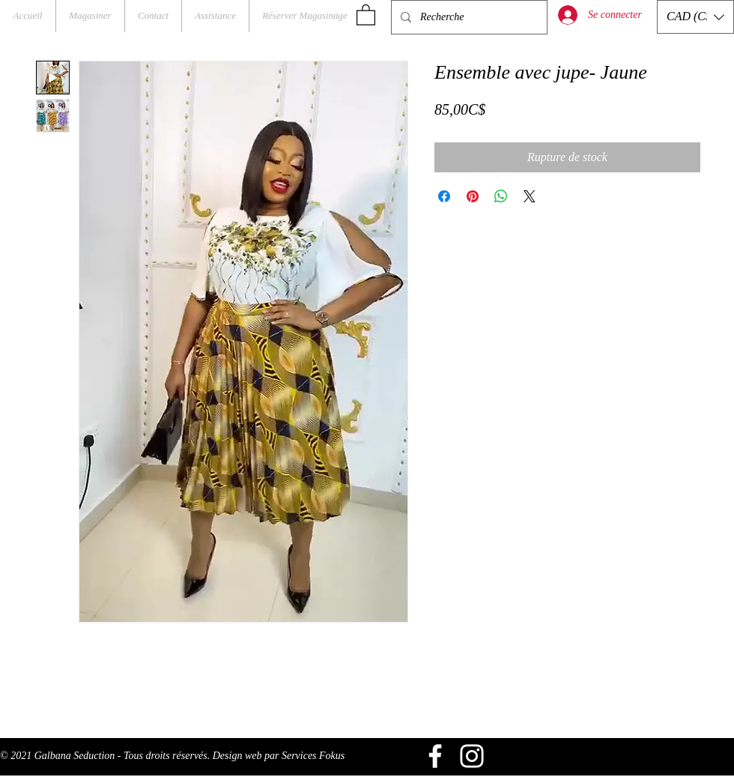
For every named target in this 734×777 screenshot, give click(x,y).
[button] (366, 14)
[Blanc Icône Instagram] (472, 756)
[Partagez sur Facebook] (444, 196)
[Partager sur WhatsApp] (501, 196)
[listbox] (695, 17)
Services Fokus (313, 755)
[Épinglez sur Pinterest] (473, 196)
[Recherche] (467, 17)
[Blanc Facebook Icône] (435, 756)
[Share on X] (530, 196)
